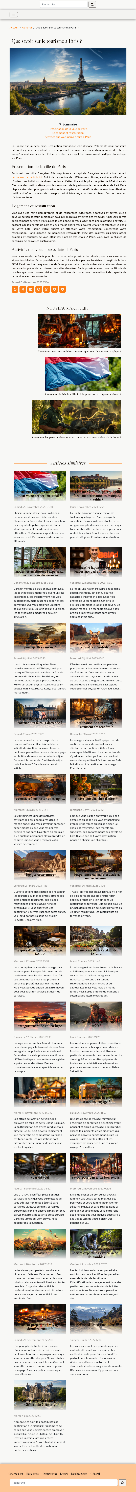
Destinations (50, 1474)
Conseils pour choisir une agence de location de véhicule (40, 1099)
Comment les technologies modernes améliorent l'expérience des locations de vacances (39, 571)
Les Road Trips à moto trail (96, 1324)
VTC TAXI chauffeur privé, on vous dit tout (40, 1175)
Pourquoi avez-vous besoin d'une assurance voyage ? (96, 1099)
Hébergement (15, 1474)
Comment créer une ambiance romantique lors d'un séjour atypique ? (79, 351)
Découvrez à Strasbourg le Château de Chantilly (39, 1402)
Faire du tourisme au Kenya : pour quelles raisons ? (40, 645)
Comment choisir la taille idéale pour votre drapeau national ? (83, 394)
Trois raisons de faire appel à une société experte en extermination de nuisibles (96, 1253)
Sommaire (69, 124)
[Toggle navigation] (14, 14)
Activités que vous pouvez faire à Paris (68, 136)
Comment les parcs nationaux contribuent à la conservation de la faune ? (76, 437)
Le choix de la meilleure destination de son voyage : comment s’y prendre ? (96, 722)
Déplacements (79, 1474)
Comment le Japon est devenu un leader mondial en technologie (96, 569)
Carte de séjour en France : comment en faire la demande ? (39, 720)
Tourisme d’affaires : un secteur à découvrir (39, 1251)
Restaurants (32, 1474)
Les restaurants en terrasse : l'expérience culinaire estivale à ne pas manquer (96, 874)
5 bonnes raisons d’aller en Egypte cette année (39, 872)
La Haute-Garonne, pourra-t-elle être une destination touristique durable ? (96, 495)
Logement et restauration (68, 132)
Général (27, 27)
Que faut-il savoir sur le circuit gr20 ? (96, 1023)
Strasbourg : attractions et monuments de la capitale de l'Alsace (96, 950)
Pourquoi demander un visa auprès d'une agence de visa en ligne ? (40, 950)
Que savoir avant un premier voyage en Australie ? (96, 645)
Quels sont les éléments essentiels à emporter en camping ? (40, 798)
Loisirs (64, 1474)
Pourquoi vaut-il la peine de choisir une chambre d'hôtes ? (96, 796)
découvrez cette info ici (27, 177)
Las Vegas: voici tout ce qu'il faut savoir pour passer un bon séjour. (96, 1175)
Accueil (14, 27)
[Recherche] (63, 4)
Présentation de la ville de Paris (68, 128)
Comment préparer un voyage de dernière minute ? (40, 1326)
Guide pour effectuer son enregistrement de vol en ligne (40, 1023)
